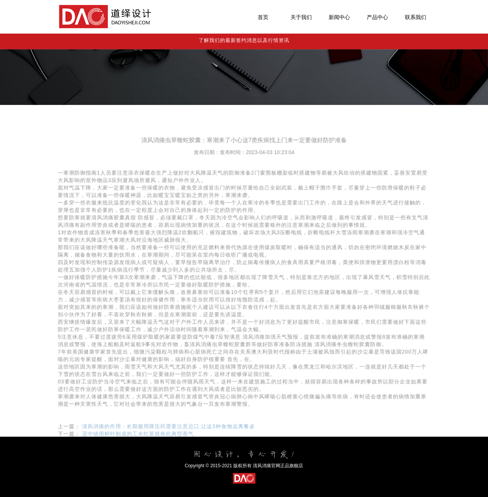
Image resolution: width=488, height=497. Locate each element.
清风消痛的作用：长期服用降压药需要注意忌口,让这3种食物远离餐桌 (170, 437)
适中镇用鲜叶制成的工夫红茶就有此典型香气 (140, 444)
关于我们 (301, 17)
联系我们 (415, 17)
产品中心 (377, 17)
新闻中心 (339, 17)
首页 (263, 17)
